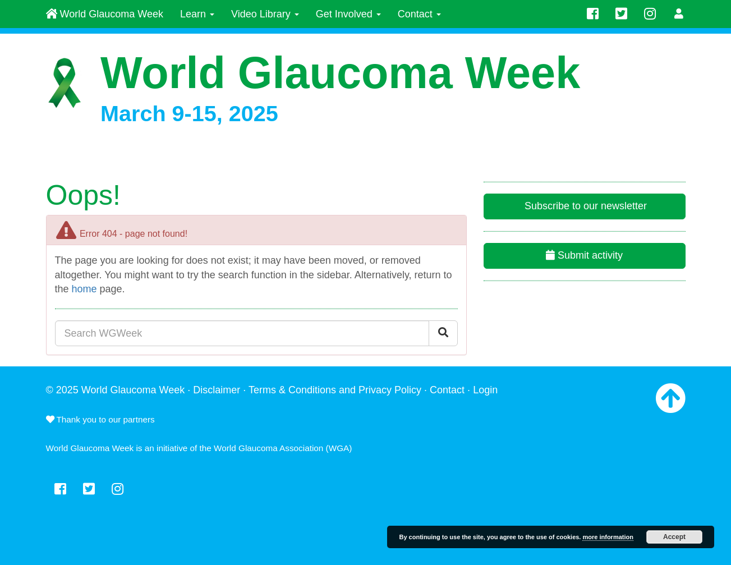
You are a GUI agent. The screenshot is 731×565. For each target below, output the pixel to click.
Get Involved (348, 14)
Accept (674, 537)
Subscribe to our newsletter (584, 206)
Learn (197, 14)
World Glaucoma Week (104, 14)
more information (607, 537)
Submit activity (584, 255)
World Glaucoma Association (268, 448)
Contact (419, 14)
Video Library (265, 14)
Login (485, 390)
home (84, 289)
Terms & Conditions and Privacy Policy (335, 390)
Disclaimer (216, 390)
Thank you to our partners (100, 419)
